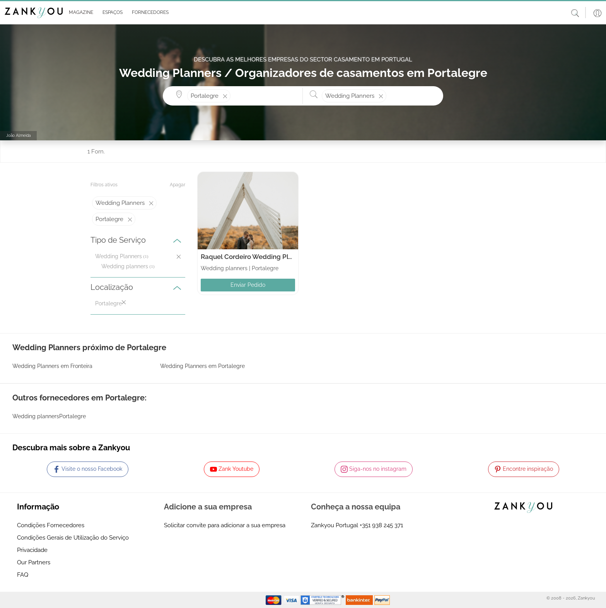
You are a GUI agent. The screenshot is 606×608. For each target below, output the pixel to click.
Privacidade (32, 550)
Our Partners (33, 562)
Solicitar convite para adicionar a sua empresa (224, 525)
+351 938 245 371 (381, 525)
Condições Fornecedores (50, 525)
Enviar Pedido (247, 285)
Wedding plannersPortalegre (49, 416)
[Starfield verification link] (323, 599)
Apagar (177, 184)
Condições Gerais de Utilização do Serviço (73, 537)
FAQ (22, 574)
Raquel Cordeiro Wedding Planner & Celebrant (273, 257)
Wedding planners (124, 266)
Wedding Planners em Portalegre (202, 366)
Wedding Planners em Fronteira (52, 366)
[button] (79, 12)
